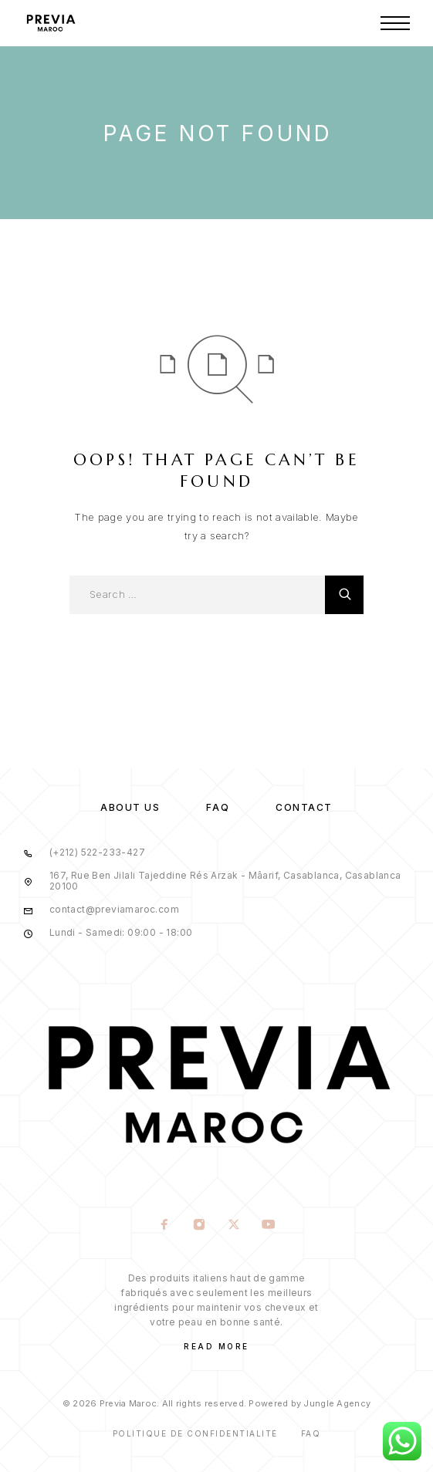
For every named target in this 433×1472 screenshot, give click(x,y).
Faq (311, 1433)
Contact (304, 807)
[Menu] (395, 23)
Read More (216, 1346)
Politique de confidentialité (195, 1433)
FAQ (217, 807)
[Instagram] (199, 1225)
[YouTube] (269, 1225)
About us (130, 807)
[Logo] (50, 23)
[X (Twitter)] (234, 1225)
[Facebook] (164, 1225)
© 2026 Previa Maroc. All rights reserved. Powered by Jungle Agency (216, 1403)
